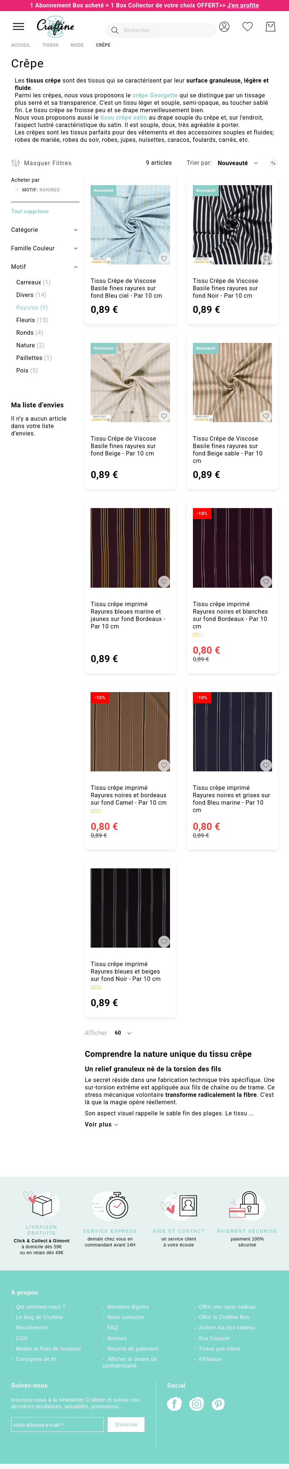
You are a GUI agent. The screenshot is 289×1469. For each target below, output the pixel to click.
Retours (116, 1338)
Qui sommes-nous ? (40, 1307)
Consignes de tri (36, 1359)
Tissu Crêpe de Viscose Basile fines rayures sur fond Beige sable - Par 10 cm (228, 449)
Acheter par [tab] (25, 180)
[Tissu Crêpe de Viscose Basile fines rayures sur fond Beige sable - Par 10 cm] (232, 382)
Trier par (198, 162)
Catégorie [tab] (24, 229)
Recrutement (31, 1328)
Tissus (50, 45)
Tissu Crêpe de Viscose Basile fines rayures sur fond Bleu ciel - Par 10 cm (126, 288)
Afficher (96, 1032)
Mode (77, 45)
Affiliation (210, 1359)
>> (239, 5)
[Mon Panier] (270, 26)
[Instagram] (196, 1405)
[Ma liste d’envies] (247, 26)
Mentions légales (128, 1307)
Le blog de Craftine (39, 1317)
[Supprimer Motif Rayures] (17, 190)
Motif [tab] (18, 266)
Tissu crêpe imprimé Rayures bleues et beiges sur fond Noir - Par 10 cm (126, 971)
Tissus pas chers (219, 1349)
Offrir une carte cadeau (227, 1307)
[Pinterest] (218, 1405)
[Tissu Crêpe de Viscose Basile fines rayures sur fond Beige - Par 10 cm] (130, 382)
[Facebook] (174, 1405)
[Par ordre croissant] (273, 163)
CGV (22, 1338)
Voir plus (98, 1124)
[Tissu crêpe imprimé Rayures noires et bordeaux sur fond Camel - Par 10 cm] (130, 731)
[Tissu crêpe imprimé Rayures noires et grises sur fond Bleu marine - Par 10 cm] (232, 731)
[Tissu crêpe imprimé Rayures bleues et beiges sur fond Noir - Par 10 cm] (130, 908)
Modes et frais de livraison (48, 1349)
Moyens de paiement (133, 1349)
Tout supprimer (30, 211)
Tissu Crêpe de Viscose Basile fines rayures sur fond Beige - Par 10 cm (123, 446)
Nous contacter (125, 1317)
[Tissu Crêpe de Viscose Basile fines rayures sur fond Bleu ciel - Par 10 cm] (130, 224)
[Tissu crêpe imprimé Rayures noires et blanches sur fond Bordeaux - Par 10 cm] (232, 547)
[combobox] (150, 26)
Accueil (20, 45)
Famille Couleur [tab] (33, 248)
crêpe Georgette (155, 95)
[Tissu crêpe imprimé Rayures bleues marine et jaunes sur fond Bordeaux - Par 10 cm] (130, 547)
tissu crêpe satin (123, 117)
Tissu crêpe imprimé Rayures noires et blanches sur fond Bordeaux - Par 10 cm (230, 615)
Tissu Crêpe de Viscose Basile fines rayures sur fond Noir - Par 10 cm (225, 288)
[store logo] (55, 26)
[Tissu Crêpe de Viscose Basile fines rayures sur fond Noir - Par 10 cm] (232, 224)
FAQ (112, 1328)
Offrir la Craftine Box (224, 1317)
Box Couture (214, 1338)
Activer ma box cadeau (227, 1328)
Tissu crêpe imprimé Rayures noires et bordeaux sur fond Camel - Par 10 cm (129, 795)
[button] (224, 26)
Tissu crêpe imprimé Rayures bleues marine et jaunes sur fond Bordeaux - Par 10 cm (128, 615)
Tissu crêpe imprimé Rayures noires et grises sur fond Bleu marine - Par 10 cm (232, 799)
